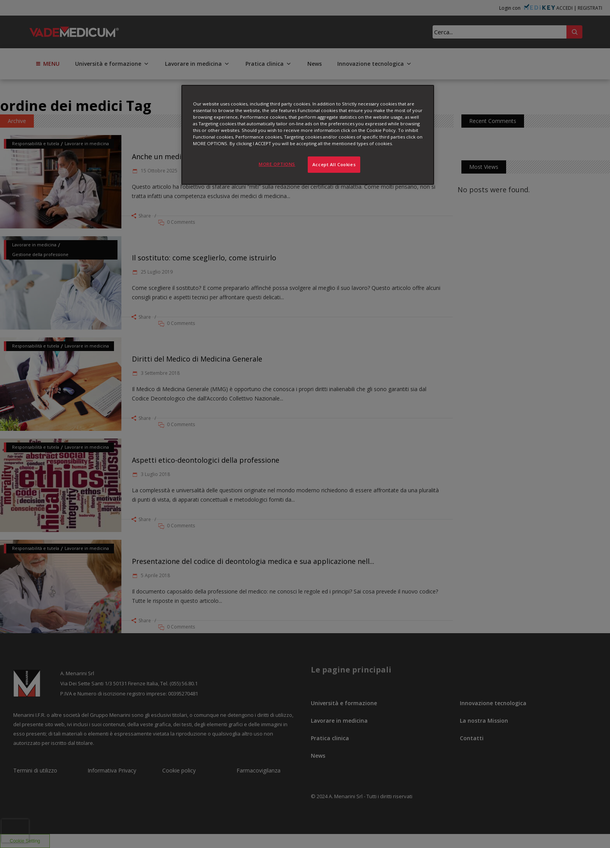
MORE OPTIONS (277, 164)
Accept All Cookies (334, 164)
